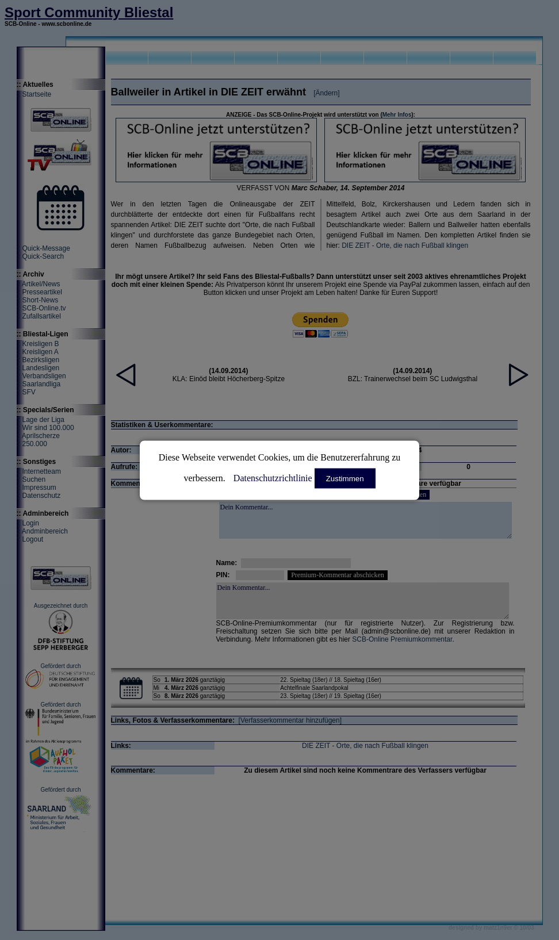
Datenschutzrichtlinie (272, 477)
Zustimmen (345, 478)
